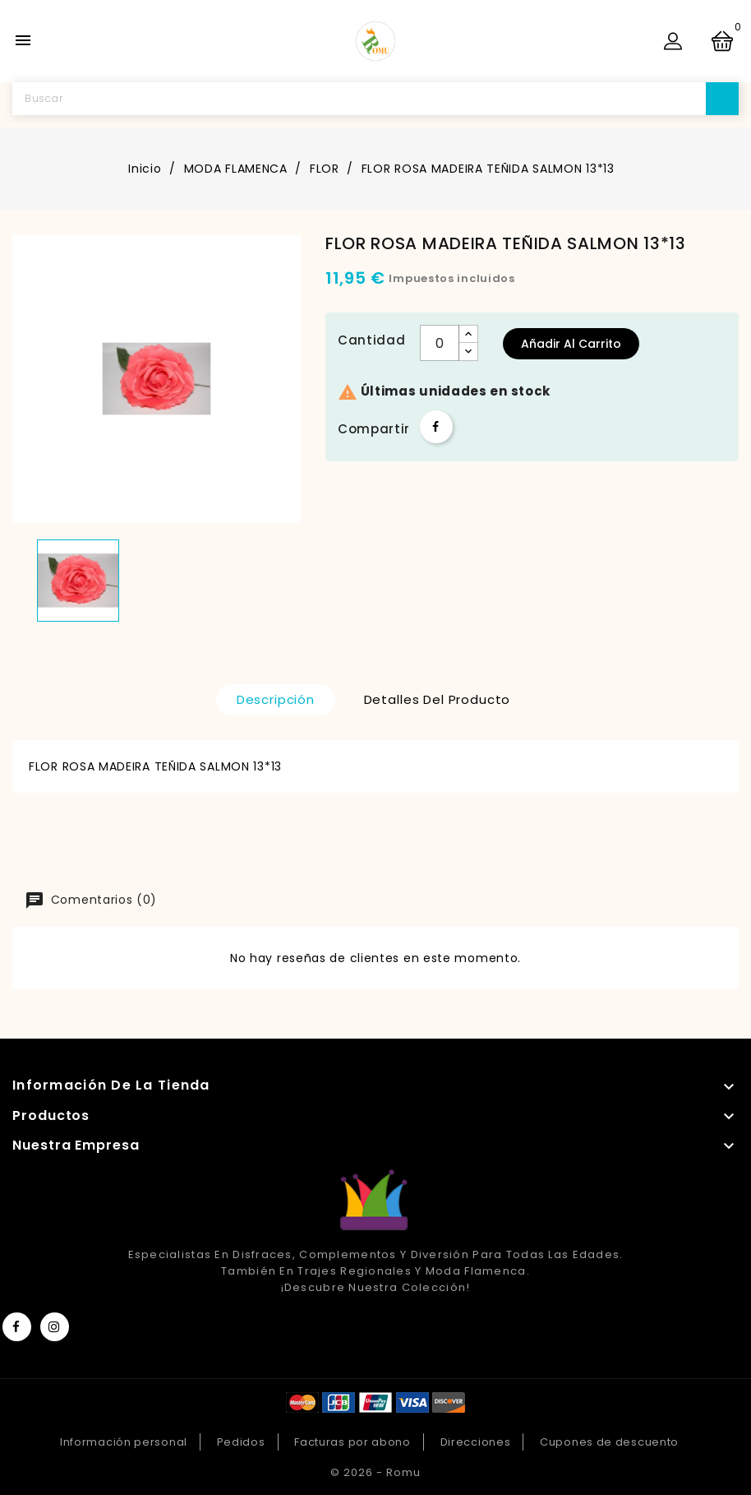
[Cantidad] (439, 343)
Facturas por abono (352, 1442)
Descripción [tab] (276, 699)
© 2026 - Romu (375, 1472)
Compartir (436, 426)
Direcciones (475, 1442)
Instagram (54, 1326)
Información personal (123, 1442)
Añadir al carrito (571, 344)
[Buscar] (375, 98)
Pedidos (241, 1442)
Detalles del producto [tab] (437, 699)
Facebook (16, 1326)
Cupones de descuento (609, 1442)
